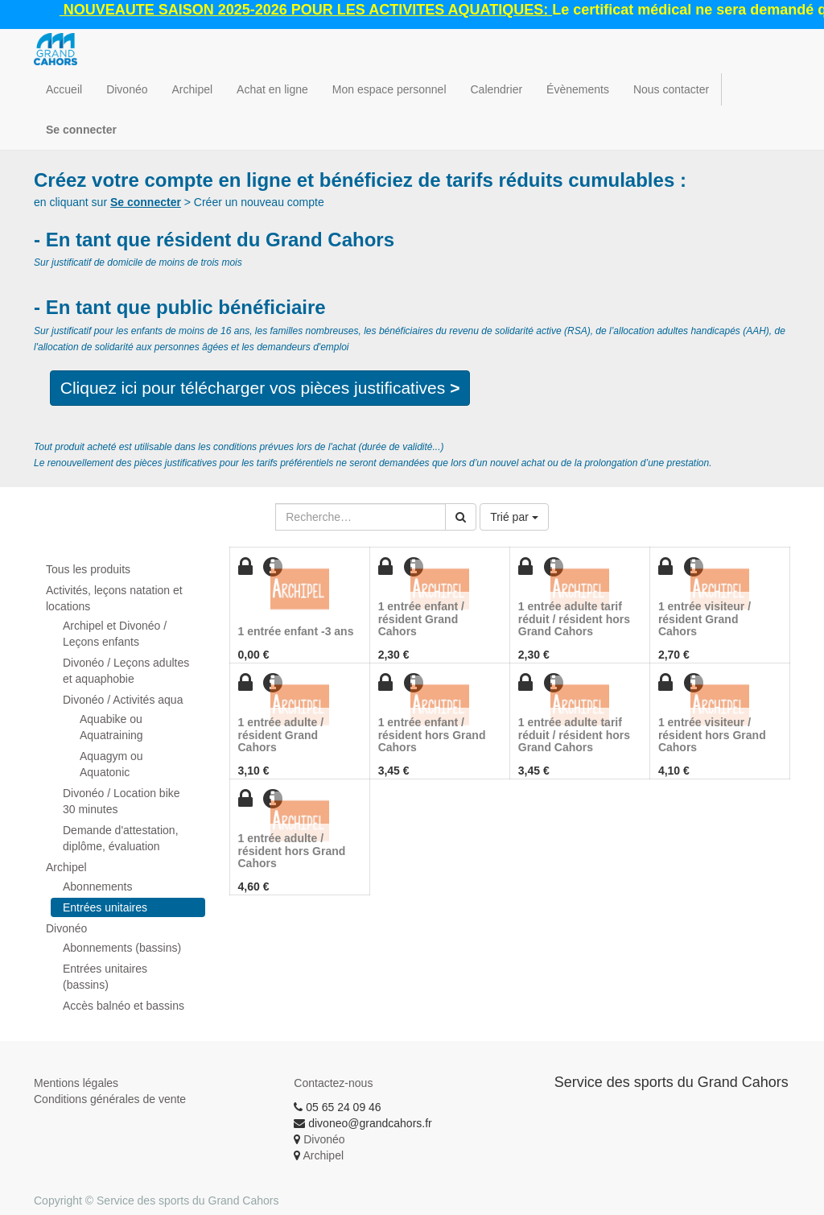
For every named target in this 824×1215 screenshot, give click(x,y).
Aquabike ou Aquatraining (111, 727)
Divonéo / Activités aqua (123, 699)
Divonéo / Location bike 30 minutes (121, 801)
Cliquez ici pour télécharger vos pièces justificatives (260, 387)
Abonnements (97, 886)
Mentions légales (76, 1083)
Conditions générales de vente (110, 1099)
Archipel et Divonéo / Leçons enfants (115, 633)
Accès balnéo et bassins (123, 1005)
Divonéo (66, 928)
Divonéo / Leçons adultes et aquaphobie (126, 670)
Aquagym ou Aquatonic (111, 764)
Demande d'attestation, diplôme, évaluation (121, 838)
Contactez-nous (333, 1083)
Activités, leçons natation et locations (114, 598)
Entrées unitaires (105, 907)
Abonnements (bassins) (122, 947)
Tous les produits (88, 569)
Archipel (66, 867)
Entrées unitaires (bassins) (105, 976)
